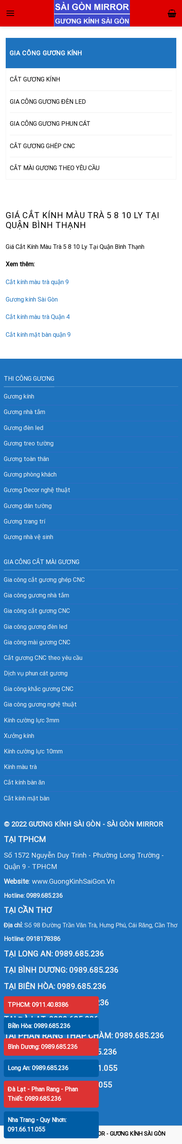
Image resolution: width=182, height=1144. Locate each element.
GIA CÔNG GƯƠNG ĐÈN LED (48, 101)
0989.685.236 (44, 895)
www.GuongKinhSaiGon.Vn (73, 881)
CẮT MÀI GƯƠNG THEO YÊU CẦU (55, 168)
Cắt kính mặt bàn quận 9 (38, 334)
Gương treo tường (29, 443)
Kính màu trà (20, 766)
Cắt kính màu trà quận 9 (37, 282)
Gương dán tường (28, 505)
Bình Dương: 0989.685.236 (43, 1046)
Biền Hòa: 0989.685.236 (39, 1026)
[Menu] (10, 13)
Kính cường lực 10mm (33, 751)
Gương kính (19, 396)
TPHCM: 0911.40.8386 (38, 1004)
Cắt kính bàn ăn (24, 782)
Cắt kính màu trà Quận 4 (38, 316)
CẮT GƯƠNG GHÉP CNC (42, 146)
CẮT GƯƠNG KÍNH (35, 79)
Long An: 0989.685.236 (38, 1068)
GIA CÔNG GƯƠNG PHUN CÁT (50, 123)
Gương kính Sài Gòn (32, 299)
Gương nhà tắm (24, 412)
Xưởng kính (19, 735)
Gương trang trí (24, 521)
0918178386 (43, 938)
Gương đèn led (23, 427)
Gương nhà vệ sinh (28, 537)
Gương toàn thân (26, 459)
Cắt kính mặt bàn (26, 798)
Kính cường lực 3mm (31, 720)
